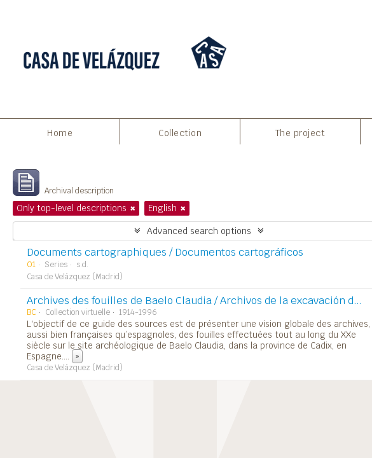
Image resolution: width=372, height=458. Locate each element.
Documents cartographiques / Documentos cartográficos (165, 252)
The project (300, 133)
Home (59, 133)
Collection (180, 133)
